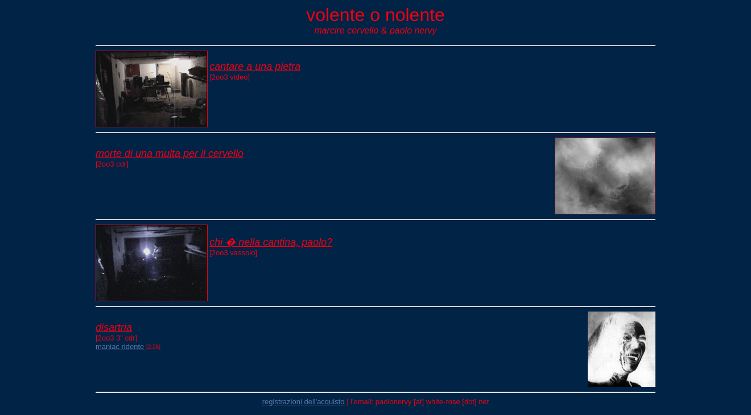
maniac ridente (120, 346)
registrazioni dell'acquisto (303, 401)
